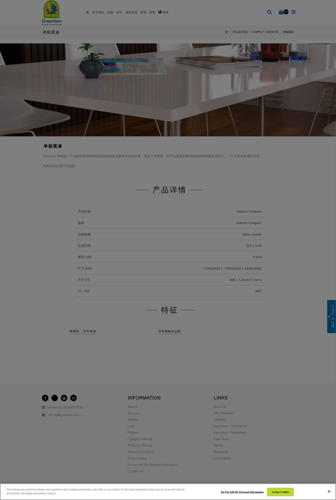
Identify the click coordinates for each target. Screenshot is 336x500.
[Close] (329, 491)
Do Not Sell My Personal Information (242, 491)
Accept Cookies (280, 491)
